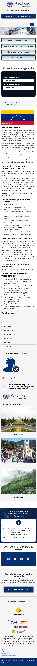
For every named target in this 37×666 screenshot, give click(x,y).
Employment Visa (9, 335)
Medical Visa (8, 327)
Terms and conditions (9, 656)
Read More (31, 583)
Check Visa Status (18, 58)
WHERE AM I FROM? (11, 77)
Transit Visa (7, 319)
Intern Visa (7, 342)
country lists (15, 102)
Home (3, 102)
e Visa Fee (4, 652)
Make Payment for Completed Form (18, 52)
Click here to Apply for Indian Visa (18, 40)
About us (4, 650)
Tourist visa (7, 323)
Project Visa (7, 339)
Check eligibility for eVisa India (18, 589)
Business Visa (8, 331)
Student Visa (8, 346)
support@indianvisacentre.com (20, 10)
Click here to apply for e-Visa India (18, 16)
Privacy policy (6, 654)
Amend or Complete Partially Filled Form (18, 46)
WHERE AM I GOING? (11, 85)
